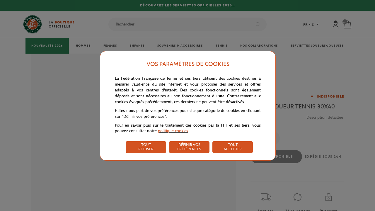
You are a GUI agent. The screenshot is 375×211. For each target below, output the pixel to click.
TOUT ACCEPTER (233, 146)
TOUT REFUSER (146, 146)
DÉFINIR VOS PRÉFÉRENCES (189, 146)
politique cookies (173, 130)
